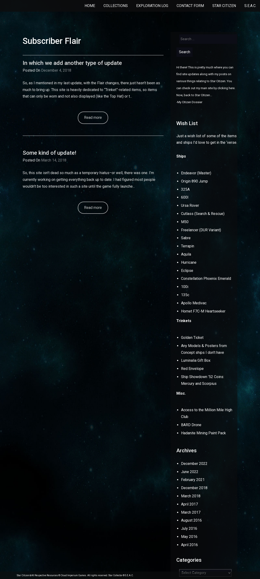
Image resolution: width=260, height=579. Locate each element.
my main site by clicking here (215, 88)
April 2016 (189, 545)
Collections (115, 6)
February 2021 (193, 479)
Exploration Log (152, 6)
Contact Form (190, 6)
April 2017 (189, 504)
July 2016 (189, 528)
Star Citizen (224, 6)
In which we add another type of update (72, 63)
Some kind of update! (49, 153)
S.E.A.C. (250, 6)
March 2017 (190, 512)
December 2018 (194, 488)
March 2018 (190, 496)
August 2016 (191, 520)
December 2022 (194, 463)
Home (90, 6)
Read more (93, 117)
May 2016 (189, 536)
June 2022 (189, 472)
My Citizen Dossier (189, 102)
